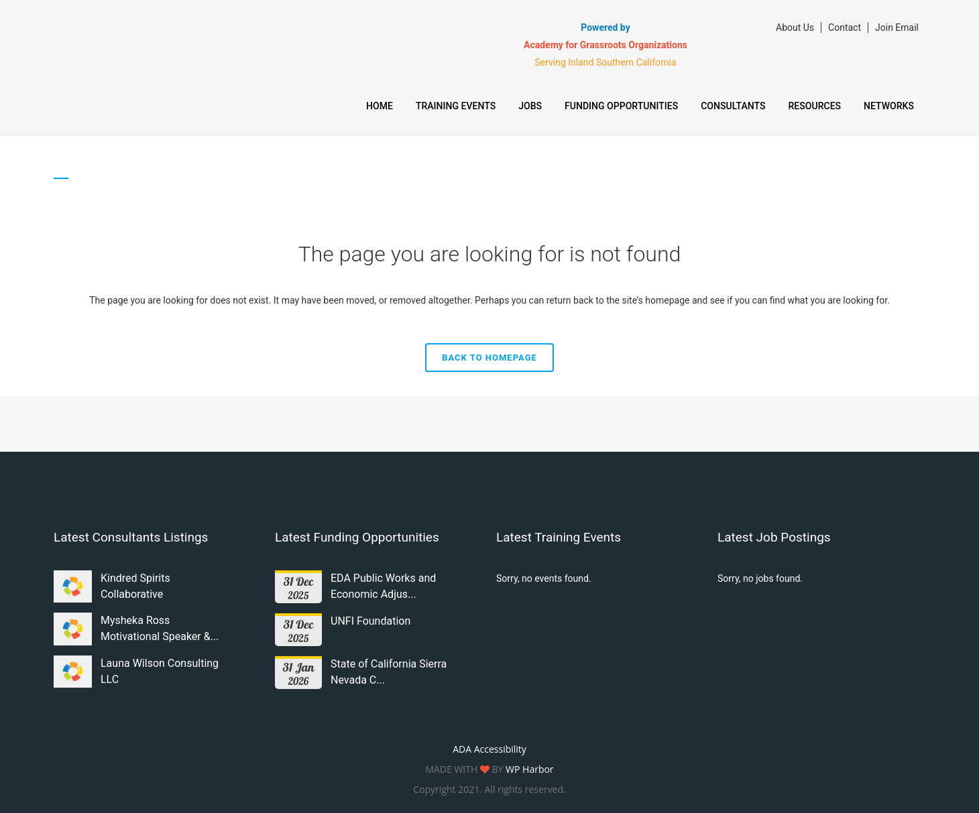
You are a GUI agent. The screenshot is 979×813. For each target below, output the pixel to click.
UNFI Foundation (370, 621)
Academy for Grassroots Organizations (605, 45)
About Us (795, 27)
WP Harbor (530, 769)
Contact (844, 27)
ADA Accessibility (489, 749)
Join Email (897, 27)
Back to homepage (489, 358)
